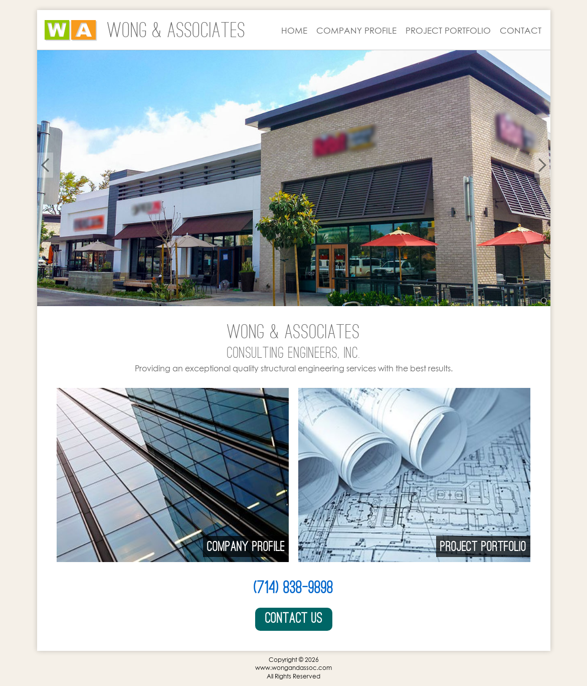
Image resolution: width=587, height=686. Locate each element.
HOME (294, 30)
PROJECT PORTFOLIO (448, 30)
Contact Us (293, 618)
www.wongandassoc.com (293, 667)
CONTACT (520, 30)
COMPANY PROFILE (356, 30)
